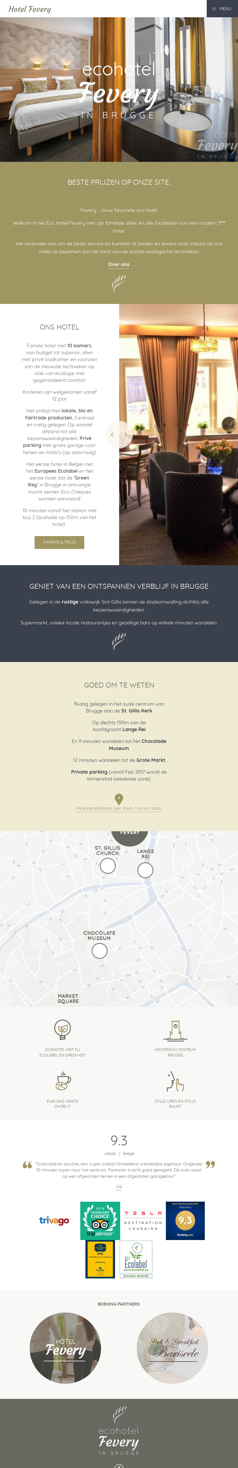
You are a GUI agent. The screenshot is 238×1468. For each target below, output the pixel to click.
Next (126, 434)
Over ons (119, 264)
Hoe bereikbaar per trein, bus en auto (119, 808)
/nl (119, 1187)
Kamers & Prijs (59, 542)
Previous (112, 434)
